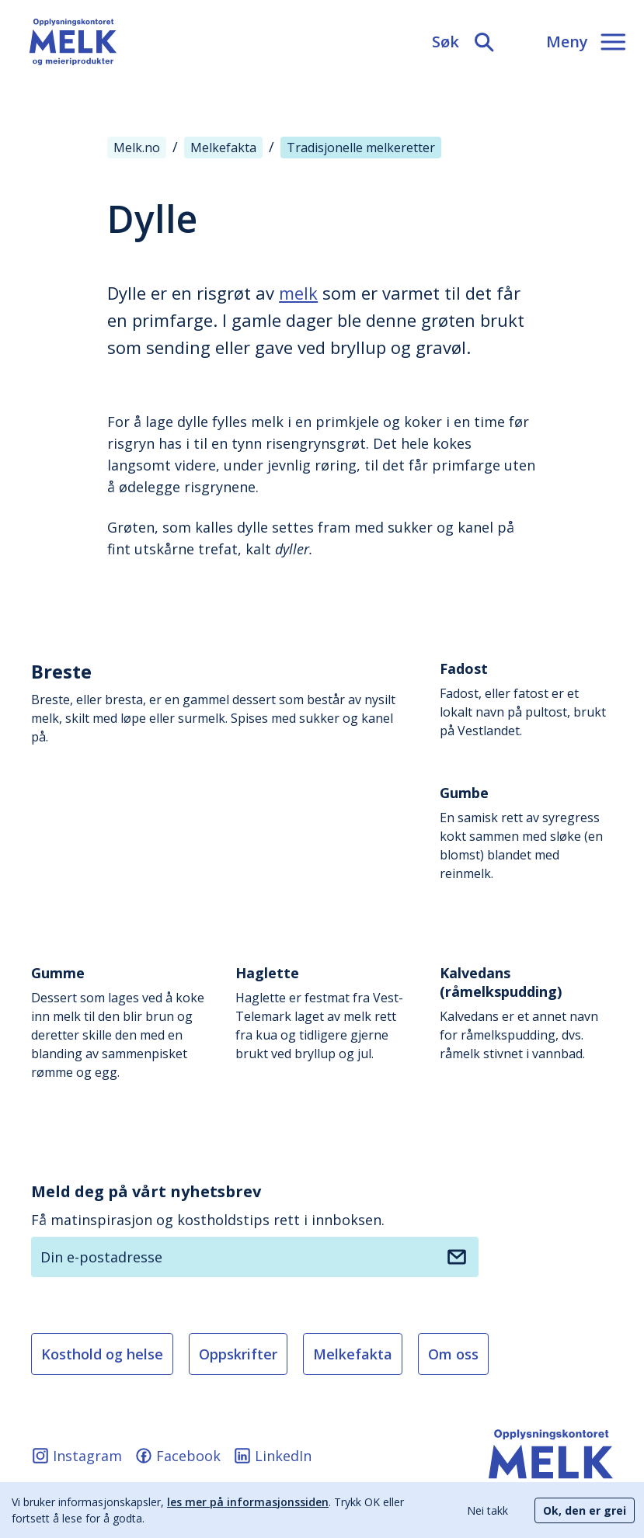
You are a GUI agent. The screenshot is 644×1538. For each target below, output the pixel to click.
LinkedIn (272, 1455)
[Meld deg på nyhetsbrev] (457, 1257)
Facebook (177, 1455)
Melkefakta (352, 1354)
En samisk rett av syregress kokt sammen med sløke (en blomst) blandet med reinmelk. (526, 832)
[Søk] (464, 42)
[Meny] (585, 42)
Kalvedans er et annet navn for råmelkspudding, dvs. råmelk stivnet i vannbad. (526, 1012)
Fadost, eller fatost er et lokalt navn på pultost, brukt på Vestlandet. (526, 699)
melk (298, 292)
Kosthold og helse (102, 1354)
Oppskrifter (238, 1354)
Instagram (76, 1455)
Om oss (453, 1354)
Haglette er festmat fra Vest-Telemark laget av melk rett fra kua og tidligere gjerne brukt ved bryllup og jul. (322, 1012)
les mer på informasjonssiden (248, 1502)
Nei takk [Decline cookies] (487, 1510)
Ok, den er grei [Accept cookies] (584, 1510)
